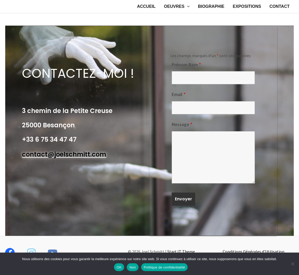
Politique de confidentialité (164, 267)
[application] (187, 6)
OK (119, 267)
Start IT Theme (181, 251)
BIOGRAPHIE (211, 6)
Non (132, 267)
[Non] (292, 263)
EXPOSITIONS (247, 6)
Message (182, 124)
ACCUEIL (146, 6)
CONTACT (279, 6)
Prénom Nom (186, 65)
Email (179, 94)
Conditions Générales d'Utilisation (253, 251)
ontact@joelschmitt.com (66, 154)
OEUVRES (176, 6)
